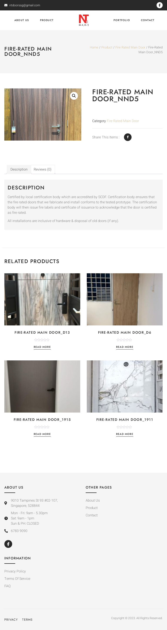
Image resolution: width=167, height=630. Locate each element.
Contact (147, 20)
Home (94, 47)
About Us (21, 20)
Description (19, 169)
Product (46, 20)
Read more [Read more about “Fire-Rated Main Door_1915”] (42, 434)
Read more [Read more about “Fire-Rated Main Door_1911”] (124, 434)
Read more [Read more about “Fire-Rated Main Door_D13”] (42, 347)
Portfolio (122, 20)
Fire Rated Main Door (130, 47)
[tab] (19, 169)
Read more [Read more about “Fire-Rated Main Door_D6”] (124, 347)
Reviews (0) (42, 169)
